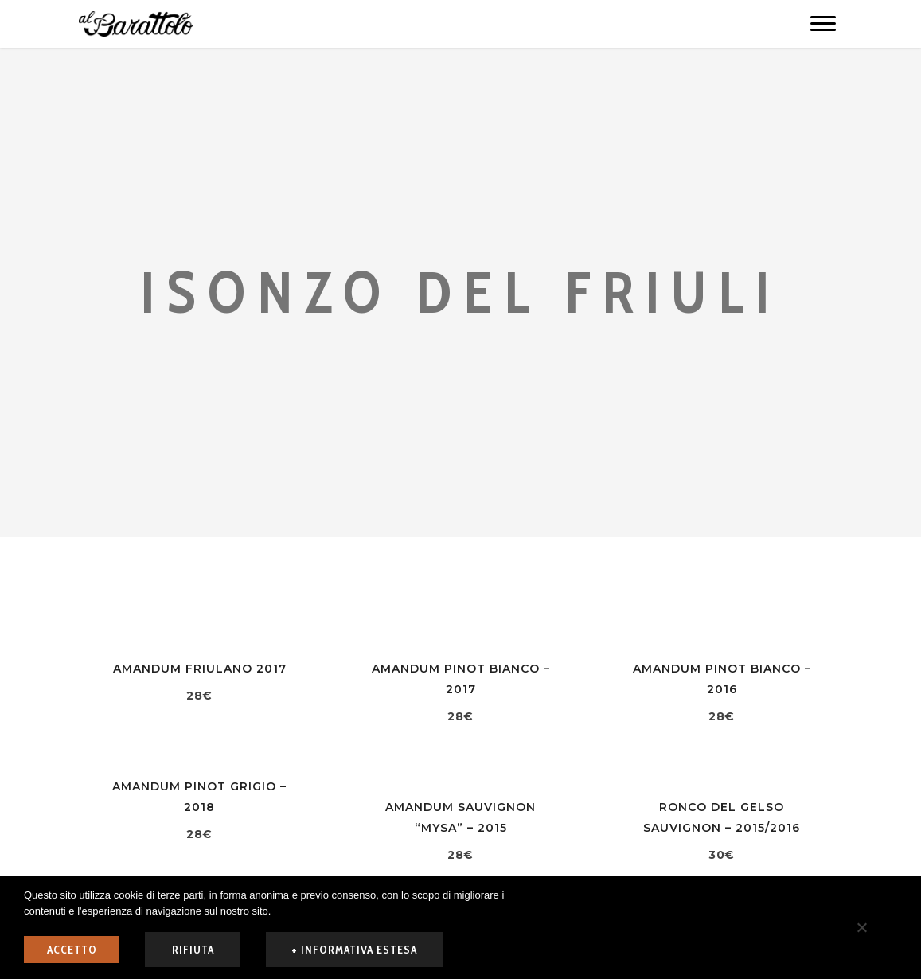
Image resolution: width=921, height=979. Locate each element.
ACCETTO (72, 949)
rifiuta (193, 949)
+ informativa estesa (354, 949)
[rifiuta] (861, 927)
